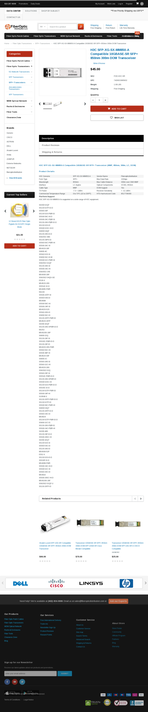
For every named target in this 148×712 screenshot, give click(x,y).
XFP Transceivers (16, 95)
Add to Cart (19, 246)
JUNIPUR (10, 159)
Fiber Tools (112, 36)
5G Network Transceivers (19, 72)
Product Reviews (50, 145)
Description (48, 138)
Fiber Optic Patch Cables (18, 36)
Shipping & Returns (52, 152)
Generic (10, 133)
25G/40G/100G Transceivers (15, 88)
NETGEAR (11, 168)
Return (109, 25)
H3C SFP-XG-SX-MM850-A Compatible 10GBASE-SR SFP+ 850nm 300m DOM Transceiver (89, 44)
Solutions (31, 10)
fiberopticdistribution (14, 172)
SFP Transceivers (16, 77)
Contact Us (13, 17)
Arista (9, 155)
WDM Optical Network (70, 36)
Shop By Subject (50, 10)
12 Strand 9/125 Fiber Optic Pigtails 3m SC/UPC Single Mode (19, 224)
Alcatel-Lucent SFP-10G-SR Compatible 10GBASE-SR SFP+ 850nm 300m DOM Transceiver (55, 546)
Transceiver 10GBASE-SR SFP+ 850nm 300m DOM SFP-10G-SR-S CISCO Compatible (128, 546)
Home (6, 44)
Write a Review (99, 63)
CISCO (9, 137)
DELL (9, 146)
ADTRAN (10, 142)
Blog (6, 669)
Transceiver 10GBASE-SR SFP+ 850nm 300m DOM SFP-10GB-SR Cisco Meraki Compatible (91, 546)
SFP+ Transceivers (42, 44)
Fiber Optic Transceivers (45, 36)
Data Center (14, 10)
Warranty (124, 25)
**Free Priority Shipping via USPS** (127, 11)
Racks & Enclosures (93, 36)
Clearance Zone (132, 36)
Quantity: (94, 95)
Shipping (94, 25)
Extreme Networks (14, 163)
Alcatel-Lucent (12, 150)
